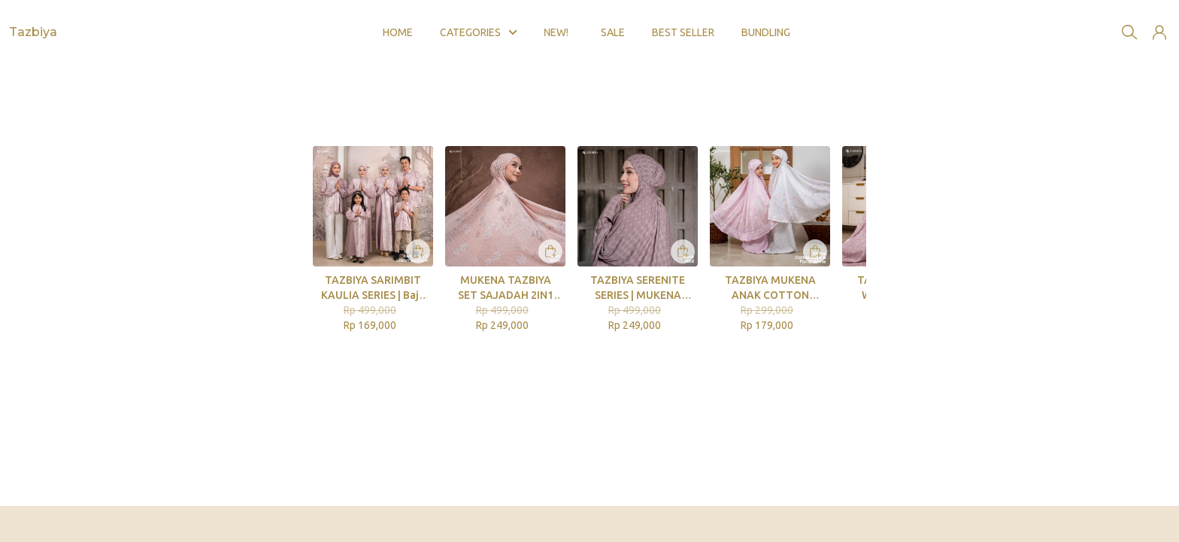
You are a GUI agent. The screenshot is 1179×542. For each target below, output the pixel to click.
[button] (1159, 21)
